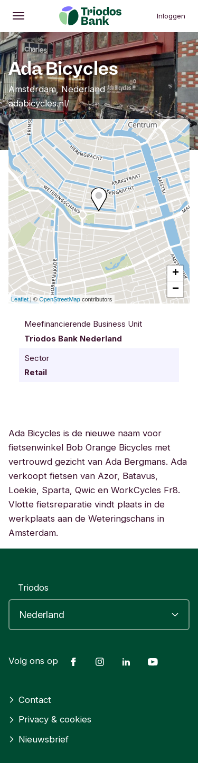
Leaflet (20, 299)
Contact (29, 699)
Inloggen (171, 16)
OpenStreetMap (59, 299)
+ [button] (175, 273)
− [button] (175, 289)
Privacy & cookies (49, 719)
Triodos (33, 587)
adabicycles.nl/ (38, 103)
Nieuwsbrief (38, 739)
